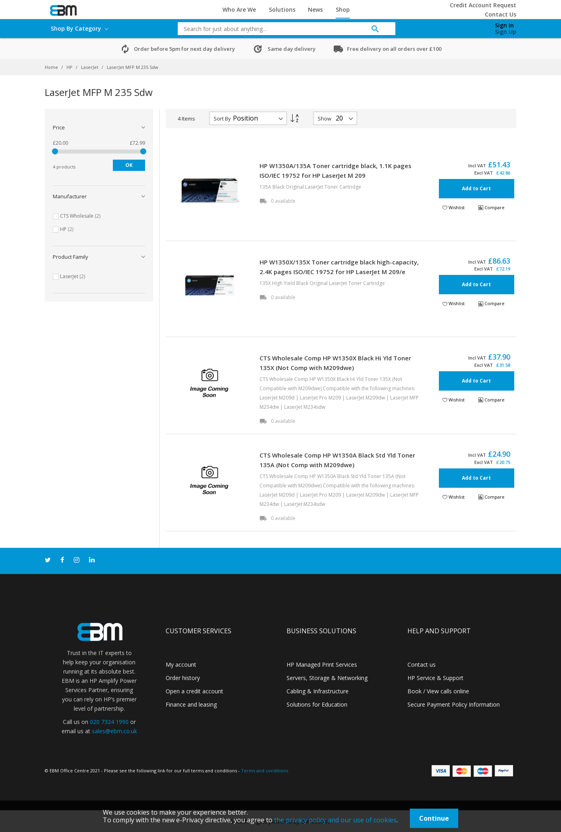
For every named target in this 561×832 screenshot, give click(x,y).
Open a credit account (194, 691)
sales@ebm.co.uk (114, 731)
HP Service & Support (435, 678)
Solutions (282, 9)
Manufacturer (70, 196)
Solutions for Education (317, 704)
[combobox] (280, 28)
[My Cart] (463, 27)
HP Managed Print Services (322, 664)
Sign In (504, 25)
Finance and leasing (191, 704)
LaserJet (90, 67)
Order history (183, 678)
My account (181, 664)
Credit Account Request (483, 5)
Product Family (70, 256)
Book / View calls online (438, 691)
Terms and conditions (264, 771)
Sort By (222, 118)
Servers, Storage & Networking (327, 678)
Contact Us (500, 14)
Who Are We (239, 9)
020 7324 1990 (109, 722)
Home (52, 67)
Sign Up (505, 31)
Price (59, 127)
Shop (343, 9)
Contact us (421, 664)
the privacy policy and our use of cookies (335, 819)
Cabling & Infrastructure (318, 691)
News (315, 9)
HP (70, 67)
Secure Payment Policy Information (453, 704)
